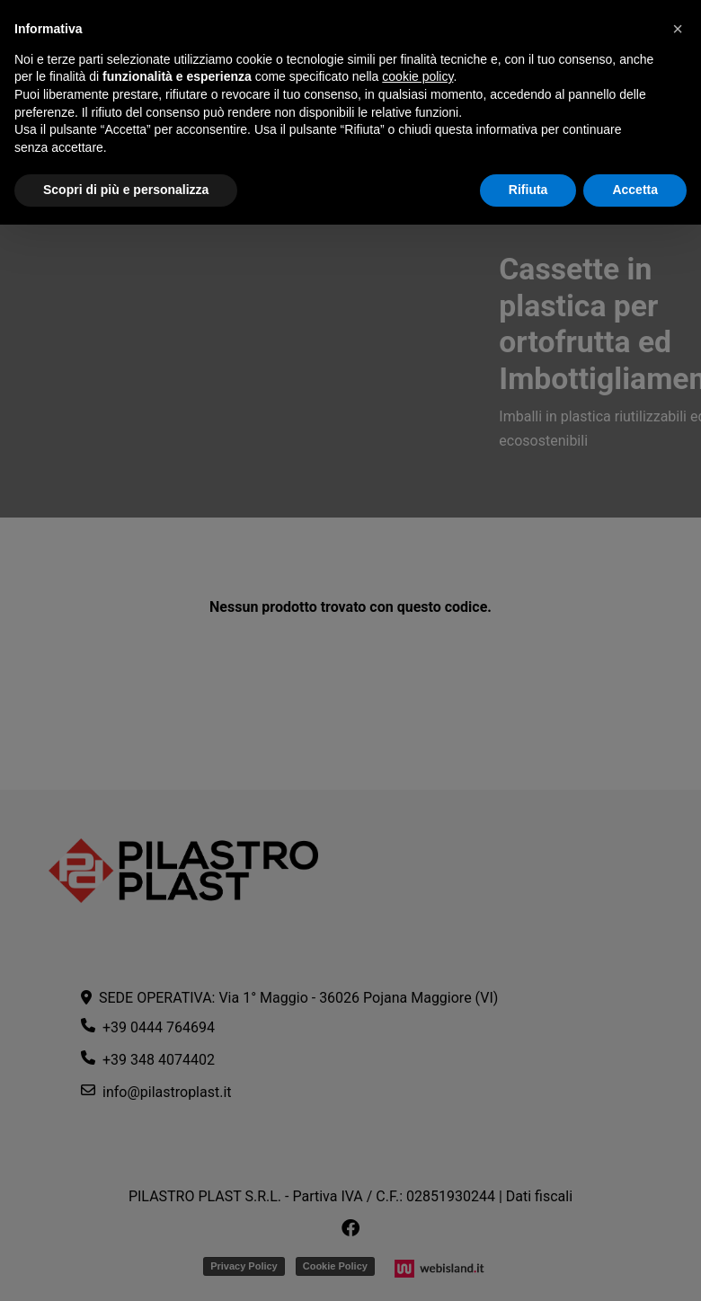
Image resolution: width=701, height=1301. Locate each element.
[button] (677, 28)
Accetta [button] (635, 189)
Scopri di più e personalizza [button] (126, 189)
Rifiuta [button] (528, 189)
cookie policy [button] (417, 76)
